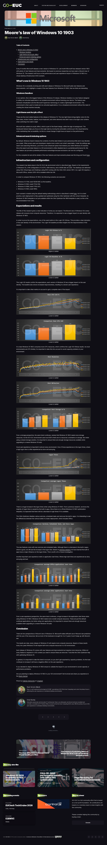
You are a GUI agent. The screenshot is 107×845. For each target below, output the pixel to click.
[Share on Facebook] (48, 719)
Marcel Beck (81, 784)
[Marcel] (76, 784)
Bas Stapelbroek (47, 784)
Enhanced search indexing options (30, 58)
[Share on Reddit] (59, 719)
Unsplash (40, 682)
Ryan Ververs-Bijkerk (13, 39)
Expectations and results (25, 63)
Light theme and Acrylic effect (29, 56)
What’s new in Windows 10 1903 (28, 51)
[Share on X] (41, 719)
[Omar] (21, 39)
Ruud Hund (58, 784)
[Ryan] (6, 39)
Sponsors (83, 6)
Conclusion (21, 66)
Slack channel (23, 678)
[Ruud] (54, 784)
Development (63, 6)
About (36, 6)
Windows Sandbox (25, 54)
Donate (88, 824)
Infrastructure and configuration (28, 61)
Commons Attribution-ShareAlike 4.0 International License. (44, 838)
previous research (65, 551)
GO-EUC (8, 838)
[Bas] (41, 784)
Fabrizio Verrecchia (29, 682)
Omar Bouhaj (26, 39)
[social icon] (87, 838)
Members (74, 6)
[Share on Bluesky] (66, 719)
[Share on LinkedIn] (53, 719)
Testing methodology (49, 6)
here (88, 157)
